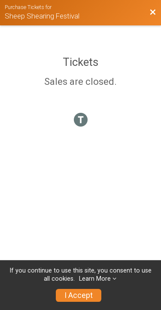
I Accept (78, 295)
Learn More (95, 278)
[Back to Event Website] (152, 12)
